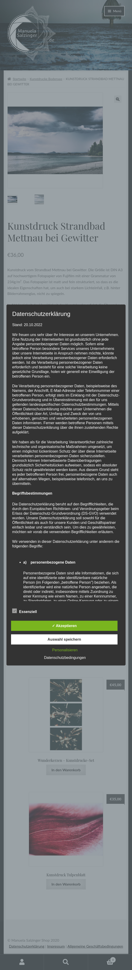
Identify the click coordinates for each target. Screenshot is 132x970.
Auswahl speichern (64, 639)
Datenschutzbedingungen (65, 658)
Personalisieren (64, 650)
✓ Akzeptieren (64, 626)
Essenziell (24, 611)
